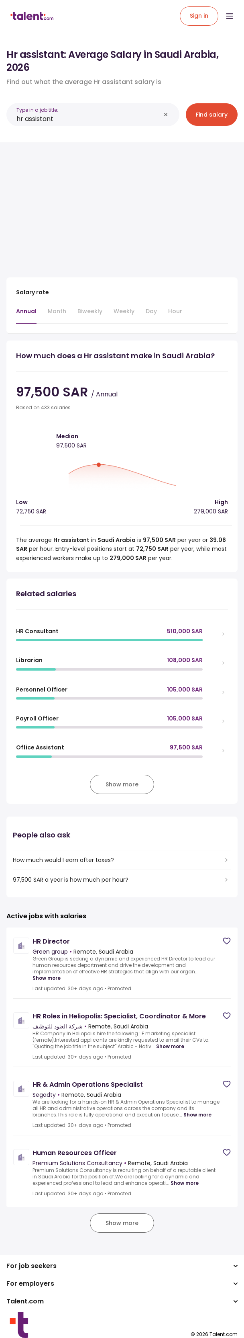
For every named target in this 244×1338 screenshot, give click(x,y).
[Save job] (227, 941)
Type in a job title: (37, 110)
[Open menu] (229, 16)
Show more (47, 978)
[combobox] (88, 119)
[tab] (26, 315)
